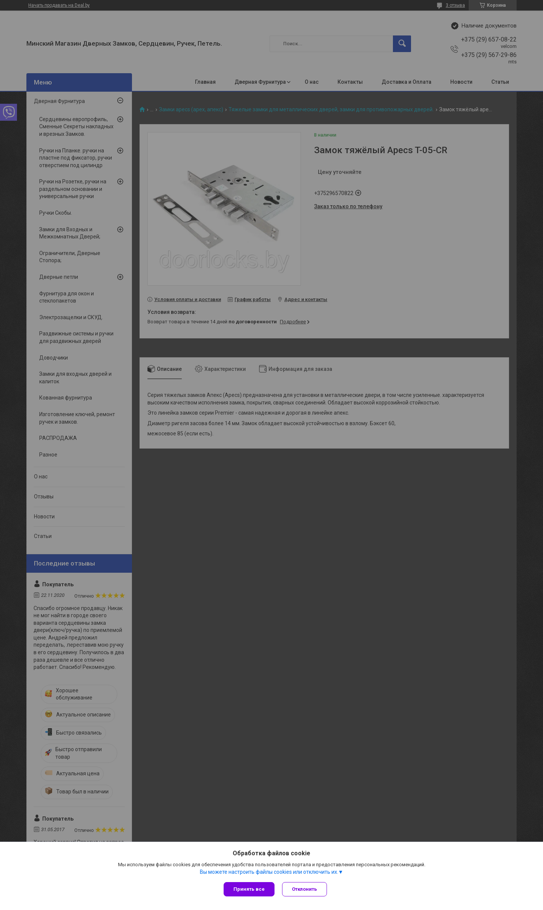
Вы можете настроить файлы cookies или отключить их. (269, 872)
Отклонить (304, 889)
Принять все (249, 889)
